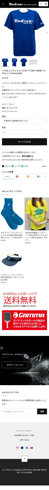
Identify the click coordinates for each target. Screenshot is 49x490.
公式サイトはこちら (15, 368)
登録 (42, 415)
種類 (4, 116)
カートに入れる (24, 142)
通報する (44, 166)
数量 (4, 127)
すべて (7, 180)
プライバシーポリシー (24, 434)
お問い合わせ (25, 443)
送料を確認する (27, 156)
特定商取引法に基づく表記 (24, 439)
